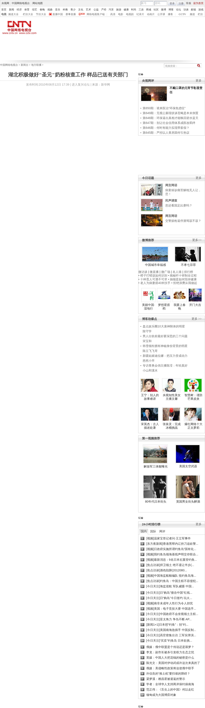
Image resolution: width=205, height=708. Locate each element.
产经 (103, 9)
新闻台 (24, 64)
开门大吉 (195, 305)
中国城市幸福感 (155, 265)
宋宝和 (147, 341)
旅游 (118, 9)
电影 (120, 14)
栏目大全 (28, 14)
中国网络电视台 (21, 3)
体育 (26, 9)
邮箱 (193, 9)
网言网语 (171, 185)
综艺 (34, 9)
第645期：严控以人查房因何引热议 (166, 132)
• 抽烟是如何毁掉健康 (182, 279)
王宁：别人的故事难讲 (150, 397)
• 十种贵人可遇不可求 (153, 279)
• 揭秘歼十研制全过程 (182, 275)
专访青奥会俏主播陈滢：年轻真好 (165, 365)
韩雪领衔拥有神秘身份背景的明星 (165, 346)
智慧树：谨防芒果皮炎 (193, 397)
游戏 (201, 9)
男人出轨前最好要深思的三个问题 (165, 336)
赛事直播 (71, 14)
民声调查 (171, 200)
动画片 (151, 14)
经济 (19, 9)
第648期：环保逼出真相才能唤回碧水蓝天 (170, 118)
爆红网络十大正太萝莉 (193, 426)
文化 (80, 9)
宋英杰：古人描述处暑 (150, 426)
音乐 (57, 9)
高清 (112, 14)
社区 (156, 9)
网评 (162, 531)
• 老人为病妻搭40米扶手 (154, 283)
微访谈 (142, 272)
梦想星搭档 (164, 306)
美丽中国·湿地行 (148, 306)
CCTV (182, 14)
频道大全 (13, 14)
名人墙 (177, 272)
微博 (163, 9)
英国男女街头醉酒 (188, 501)
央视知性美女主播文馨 (172, 397)
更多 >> (197, 318)
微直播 (154, 272)
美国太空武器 (188, 466)
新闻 (11, 9)
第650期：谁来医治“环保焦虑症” (164, 108)
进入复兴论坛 (81, 84)
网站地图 (37, 3)
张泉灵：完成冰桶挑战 (172, 426)
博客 (171, 9)
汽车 (111, 9)
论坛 (178, 9)
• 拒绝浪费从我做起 (184, 283)
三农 (141, 9)
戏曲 (50, 9)
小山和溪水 (150, 370)
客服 (188, 3)
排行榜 (188, 272)
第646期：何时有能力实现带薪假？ (166, 127)
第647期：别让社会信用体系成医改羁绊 (169, 123)
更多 (199, 80)
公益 (96, 9)
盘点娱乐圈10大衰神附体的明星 (164, 326)
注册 (181, 3)
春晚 (42, 9)
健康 (126, 9)
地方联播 (36, 64)
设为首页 (198, 3)
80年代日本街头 (155, 501)
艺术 (88, 9)
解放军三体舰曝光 (156, 466)
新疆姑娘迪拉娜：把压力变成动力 (165, 355)
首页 (3, 9)
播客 (170, 14)
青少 (73, 9)
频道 (192, 14)
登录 (172, 3)
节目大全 (41, 14)
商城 (148, 9)
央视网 (5, 3)
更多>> (197, 240)
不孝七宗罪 (188, 265)
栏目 (200, 14)
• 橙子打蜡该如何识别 (152, 275)
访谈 (186, 9)
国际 (153, 531)
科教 (65, 9)
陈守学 (147, 331)
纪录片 (140, 14)
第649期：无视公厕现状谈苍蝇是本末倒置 (170, 113)
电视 (3, 14)
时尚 (133, 9)
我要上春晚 (180, 306)
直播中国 (58, 14)
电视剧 (130, 14)
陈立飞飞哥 (150, 351)
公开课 (161, 14)
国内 (144, 531)
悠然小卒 (149, 360)
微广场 (165, 272)
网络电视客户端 (96, 14)
